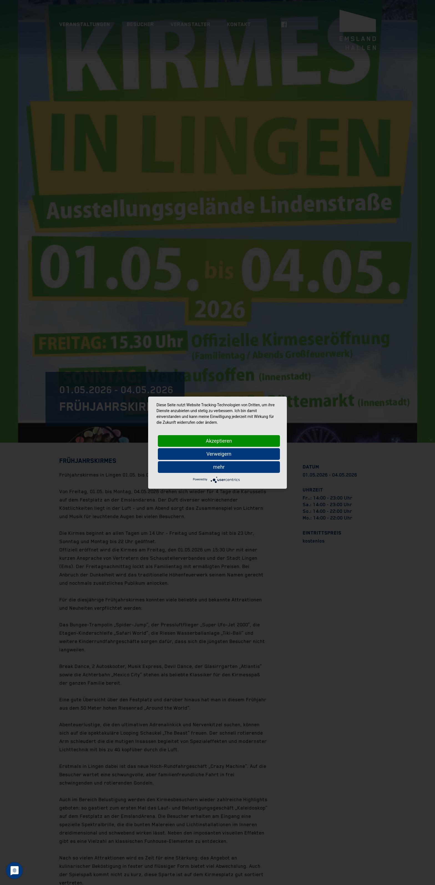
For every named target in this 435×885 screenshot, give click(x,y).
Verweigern (218, 454)
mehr (218, 467)
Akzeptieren (219, 441)
